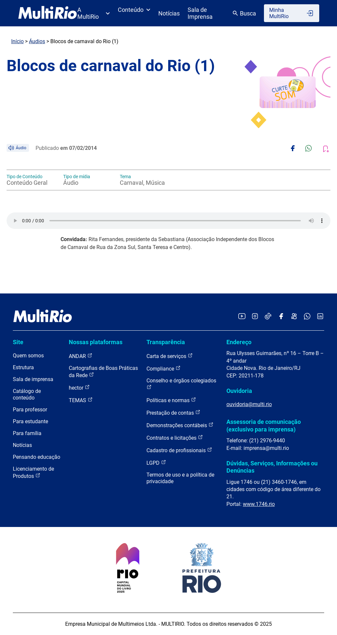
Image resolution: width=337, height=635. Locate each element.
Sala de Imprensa (200, 13)
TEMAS (81, 400)
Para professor (30, 409)
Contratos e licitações (174, 437)
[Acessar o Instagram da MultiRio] (255, 316)
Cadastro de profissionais (179, 450)
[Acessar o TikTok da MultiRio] (268, 316)
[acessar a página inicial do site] (47, 13)
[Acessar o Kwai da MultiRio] (294, 316)
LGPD (156, 462)
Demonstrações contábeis (180, 425)
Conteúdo (134, 9)
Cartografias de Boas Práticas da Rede (103, 371)
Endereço (238, 342)
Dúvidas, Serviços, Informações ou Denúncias (272, 467)
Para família (27, 433)
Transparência (165, 342)
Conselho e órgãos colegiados (181, 383)
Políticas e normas (171, 400)
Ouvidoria (239, 390)
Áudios (37, 41)
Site (18, 342)
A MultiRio (93, 13)
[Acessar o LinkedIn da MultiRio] (320, 316)
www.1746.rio (259, 504)
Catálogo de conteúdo (27, 394)
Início (17, 41)
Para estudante (30, 421)
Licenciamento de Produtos (33, 472)
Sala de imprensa (33, 379)
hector (79, 387)
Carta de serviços (169, 355)
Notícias (169, 13)
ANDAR (80, 355)
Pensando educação (36, 457)
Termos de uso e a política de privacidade (180, 478)
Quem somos (28, 355)
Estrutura (23, 367)
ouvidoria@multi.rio (249, 404)
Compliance (163, 368)
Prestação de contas (173, 412)
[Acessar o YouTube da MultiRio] (242, 316)
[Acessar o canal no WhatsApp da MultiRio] (307, 316)
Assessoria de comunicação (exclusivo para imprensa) (263, 425)
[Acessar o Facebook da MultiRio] (281, 316)
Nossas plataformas (95, 342)
